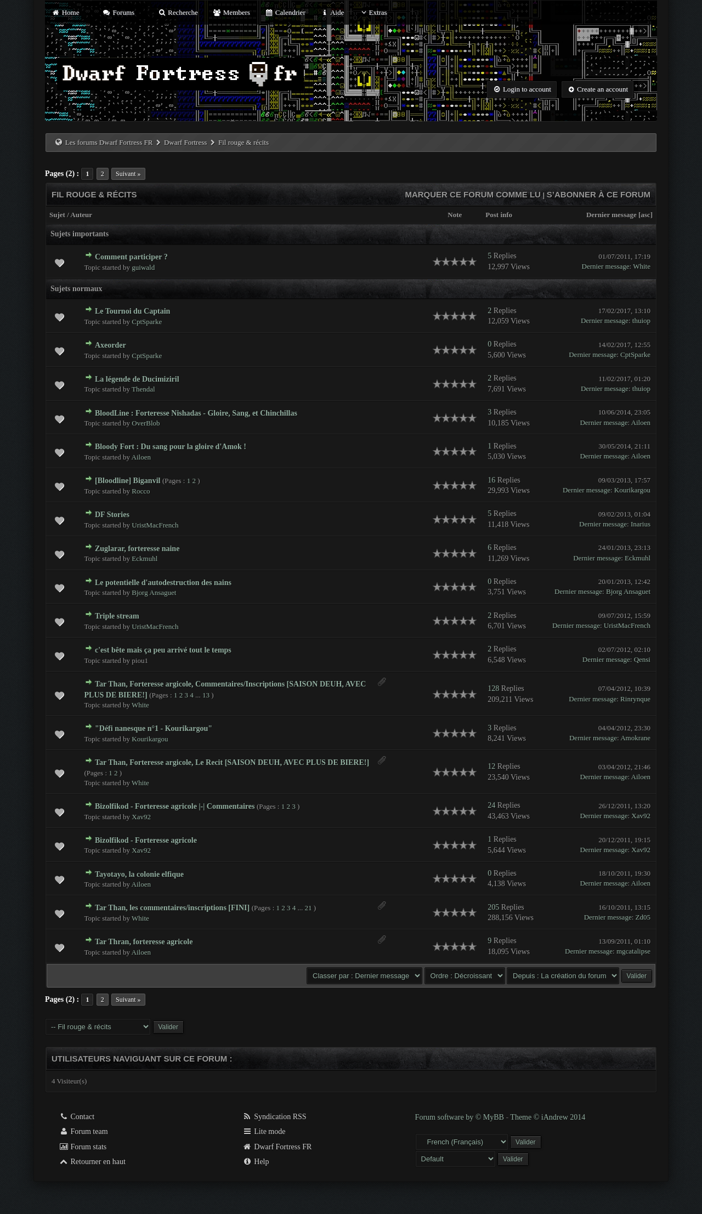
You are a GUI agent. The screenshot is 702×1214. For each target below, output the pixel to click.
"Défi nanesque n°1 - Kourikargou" (153, 728)
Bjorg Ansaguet (154, 592)
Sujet (57, 215)
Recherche (177, 12)
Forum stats (82, 1147)
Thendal (143, 389)
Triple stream (117, 616)
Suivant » (128, 174)
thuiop (641, 320)
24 (491, 805)
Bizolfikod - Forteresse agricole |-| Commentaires (174, 806)
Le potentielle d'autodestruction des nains (163, 582)
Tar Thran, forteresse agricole (144, 942)
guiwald (143, 267)
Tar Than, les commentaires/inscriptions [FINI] (172, 908)
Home (65, 12)
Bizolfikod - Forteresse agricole (146, 840)
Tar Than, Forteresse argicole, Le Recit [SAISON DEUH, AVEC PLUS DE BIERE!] (232, 762)
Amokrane (635, 738)
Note (455, 215)
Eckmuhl (144, 558)
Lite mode (264, 1131)
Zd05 (643, 917)
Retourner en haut (92, 1162)
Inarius (640, 524)
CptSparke (147, 321)
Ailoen (640, 422)
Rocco (141, 491)
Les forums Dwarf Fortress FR (109, 142)
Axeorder (110, 345)
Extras (373, 12)
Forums (118, 12)
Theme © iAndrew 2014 (547, 1117)
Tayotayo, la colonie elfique (139, 874)
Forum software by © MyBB (460, 1117)
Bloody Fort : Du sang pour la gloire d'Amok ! (170, 447)
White (641, 266)
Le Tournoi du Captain (132, 311)
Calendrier (285, 12)
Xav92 (141, 817)
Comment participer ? (131, 257)
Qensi (642, 659)
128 (493, 688)
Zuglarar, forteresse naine (137, 548)
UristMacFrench (155, 525)
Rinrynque (635, 699)
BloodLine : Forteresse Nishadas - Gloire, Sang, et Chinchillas (196, 413)
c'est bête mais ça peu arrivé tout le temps (163, 650)
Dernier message (611, 215)
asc (645, 215)
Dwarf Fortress (185, 142)
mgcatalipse (633, 951)
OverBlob (146, 423)
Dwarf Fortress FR (277, 1147)
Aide (332, 12)
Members (231, 12)
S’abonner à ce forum (598, 194)
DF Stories (112, 514)
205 (493, 907)
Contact (76, 1117)
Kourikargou (632, 490)
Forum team (83, 1131)
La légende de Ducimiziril (137, 379)
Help (255, 1162)
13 (206, 695)
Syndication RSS (274, 1117)
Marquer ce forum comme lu (473, 194)
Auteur (81, 215)
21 (308, 908)
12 (491, 766)
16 (491, 480)
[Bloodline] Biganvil (127, 480)
